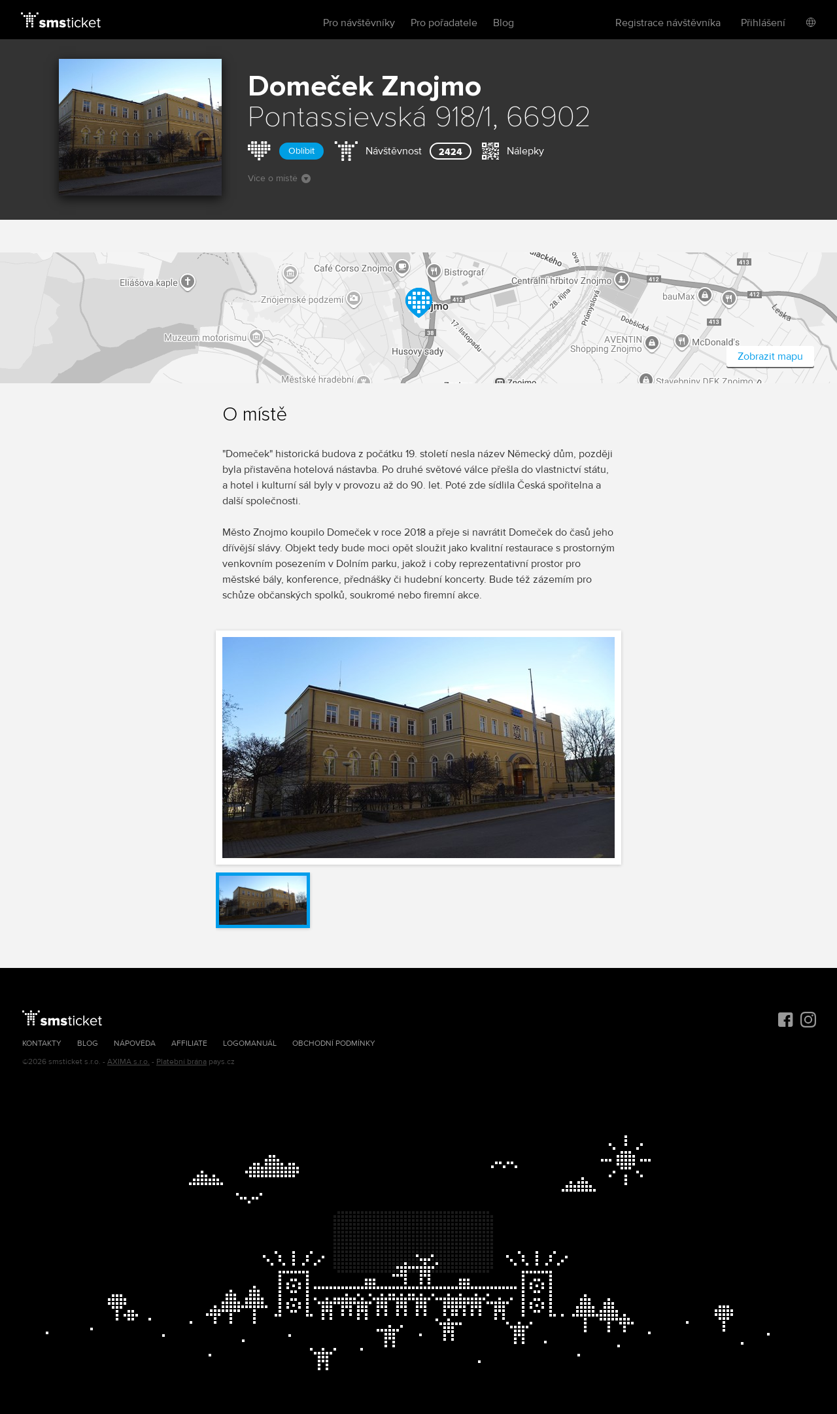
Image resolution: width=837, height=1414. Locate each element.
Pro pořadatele (444, 22)
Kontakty (41, 1043)
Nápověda (135, 1043)
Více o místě (279, 178)
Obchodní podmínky (333, 1043)
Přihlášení (763, 22)
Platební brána (181, 1062)
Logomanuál (250, 1043)
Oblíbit (301, 150)
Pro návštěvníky (359, 22)
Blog (503, 22)
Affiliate (189, 1043)
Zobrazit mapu (770, 356)
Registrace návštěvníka (668, 22)
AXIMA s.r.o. (128, 1062)
